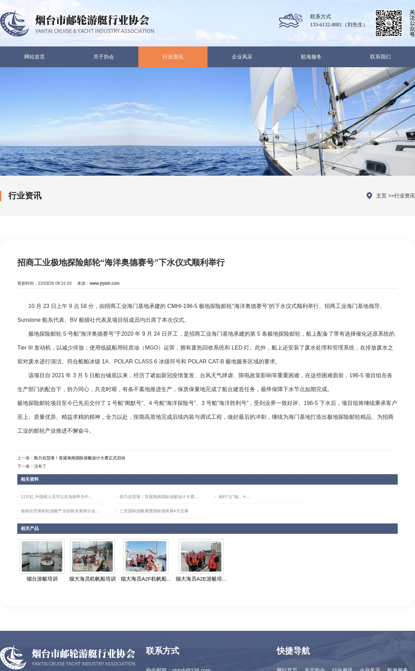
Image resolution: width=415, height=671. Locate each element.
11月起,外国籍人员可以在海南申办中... (56, 496)
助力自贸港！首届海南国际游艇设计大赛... (159, 496)
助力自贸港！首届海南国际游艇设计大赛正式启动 (79, 458)
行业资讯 (404, 195)
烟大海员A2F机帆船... (146, 579)
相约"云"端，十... (234, 496)
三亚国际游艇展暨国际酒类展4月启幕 (154, 511)
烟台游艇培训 (42, 579)
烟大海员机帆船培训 (92, 579)
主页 (381, 195)
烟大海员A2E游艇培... (201, 579)
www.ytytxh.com (104, 283)
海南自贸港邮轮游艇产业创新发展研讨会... (60, 511)
